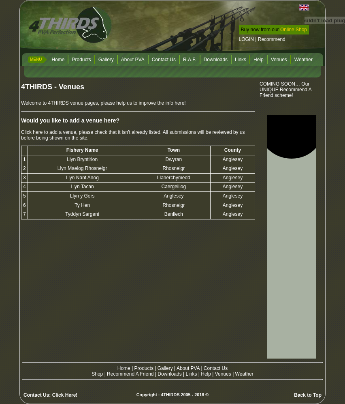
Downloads (216, 59)
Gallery (106, 59)
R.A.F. (189, 59)
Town (174, 150)
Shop (97, 374)
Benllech (173, 214)
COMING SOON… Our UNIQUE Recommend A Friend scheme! (286, 89)
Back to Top (308, 395)
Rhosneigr (174, 168)
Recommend (271, 39)
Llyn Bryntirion (82, 159)
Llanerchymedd (173, 178)
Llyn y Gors (82, 196)
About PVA (133, 59)
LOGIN (246, 39)
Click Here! (65, 395)
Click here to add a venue (48, 132)
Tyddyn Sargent (82, 214)
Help (258, 59)
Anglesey (233, 159)
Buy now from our (274, 29)
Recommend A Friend (130, 374)
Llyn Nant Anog (82, 178)
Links (240, 59)
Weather (303, 59)
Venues (279, 59)
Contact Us (164, 59)
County (232, 150)
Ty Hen (82, 205)
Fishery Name (82, 150)
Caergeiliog (174, 186)
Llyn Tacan (82, 186)
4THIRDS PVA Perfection (71, 26)
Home (57, 59)
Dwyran (174, 159)
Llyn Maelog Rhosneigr (82, 168)
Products (81, 59)
